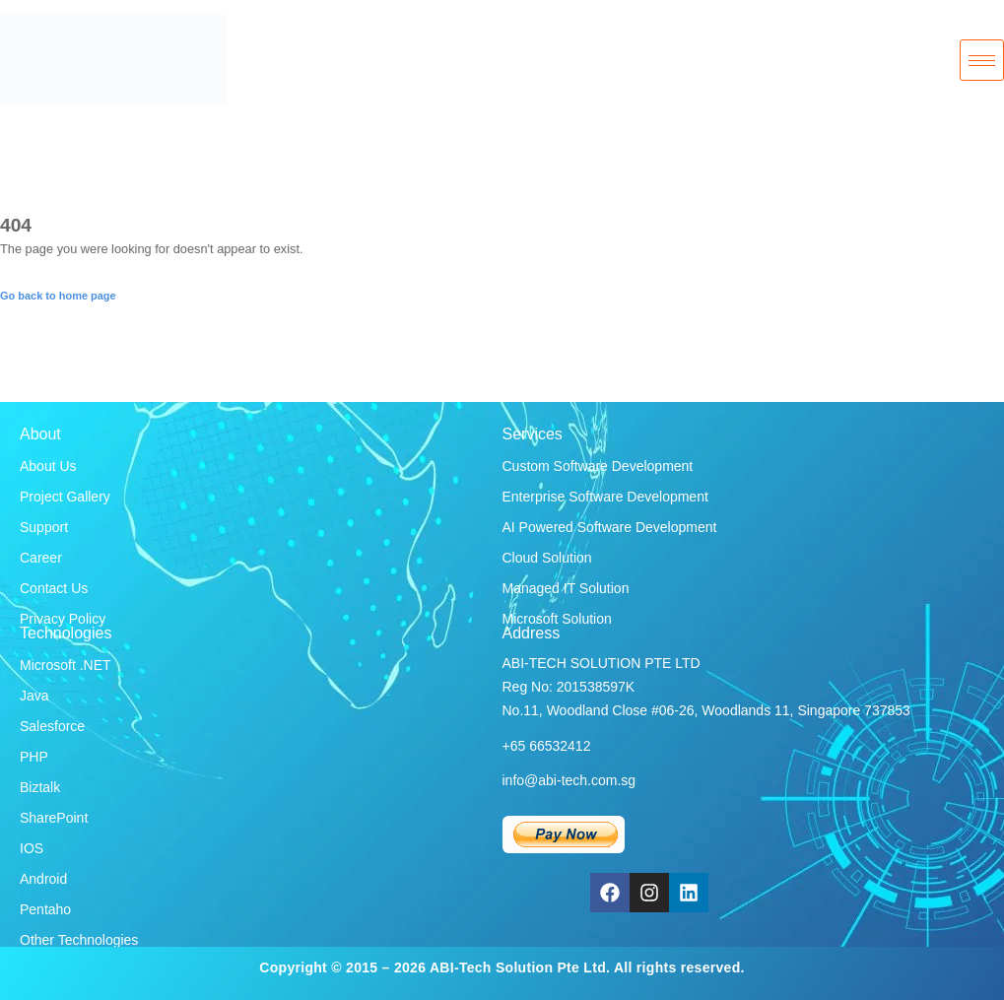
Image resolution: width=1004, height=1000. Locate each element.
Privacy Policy (62, 619)
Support (44, 527)
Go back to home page (58, 295)
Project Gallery (65, 496)
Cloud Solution (547, 558)
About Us (48, 466)
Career (41, 558)
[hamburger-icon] (982, 60)
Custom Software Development (598, 466)
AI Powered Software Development (609, 527)
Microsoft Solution (557, 619)
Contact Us (54, 588)
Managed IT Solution (566, 588)
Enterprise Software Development (605, 496)
